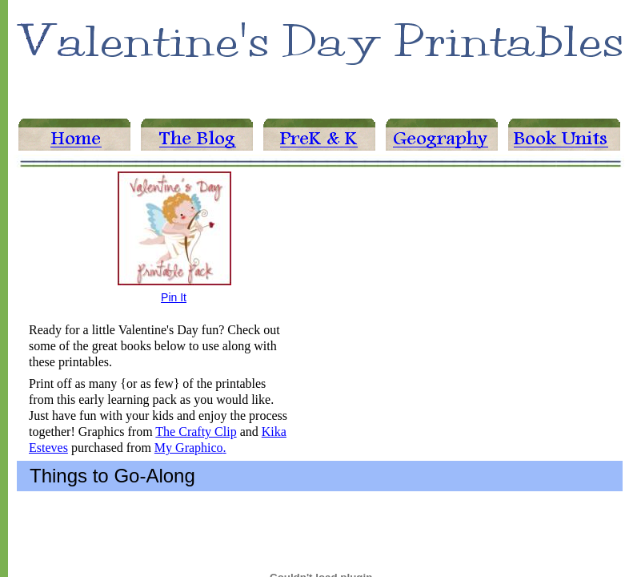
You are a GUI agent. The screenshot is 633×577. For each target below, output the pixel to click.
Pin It (173, 297)
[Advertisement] (442, 260)
